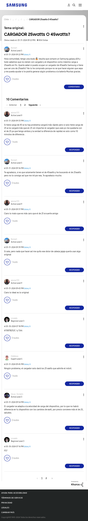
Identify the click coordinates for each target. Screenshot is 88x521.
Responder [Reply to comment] (74, 150)
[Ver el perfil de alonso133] (15, 113)
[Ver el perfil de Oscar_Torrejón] (17, 394)
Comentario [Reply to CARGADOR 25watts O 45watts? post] (74, 87)
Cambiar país (7, 512)
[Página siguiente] (34, 105)
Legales (5, 508)
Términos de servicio (12, 498)
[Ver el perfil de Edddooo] (14, 356)
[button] (79, 49)
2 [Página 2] (24, 105)
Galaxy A (26, 54)
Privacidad (6, 503)
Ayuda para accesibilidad (14, 493)
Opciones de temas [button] (79, 26)
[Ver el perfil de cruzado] (14, 318)
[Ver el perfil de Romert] (14, 48)
